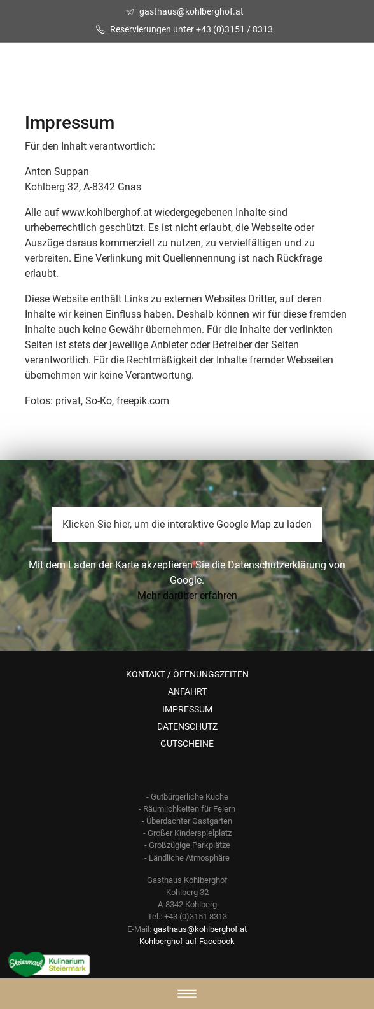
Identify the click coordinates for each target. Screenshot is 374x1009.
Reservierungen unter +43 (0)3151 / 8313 (191, 29)
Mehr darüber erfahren (187, 595)
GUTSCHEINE (187, 743)
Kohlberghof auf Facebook (187, 941)
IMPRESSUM (187, 709)
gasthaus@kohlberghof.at (191, 11)
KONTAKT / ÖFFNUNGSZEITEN (187, 674)
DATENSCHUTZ (187, 726)
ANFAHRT (187, 691)
